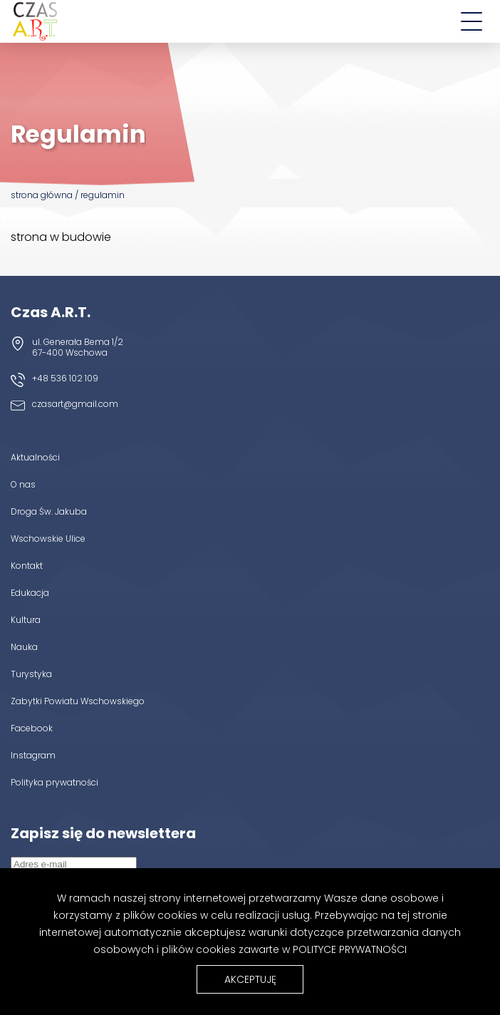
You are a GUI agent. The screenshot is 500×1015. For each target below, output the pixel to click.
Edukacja (30, 592)
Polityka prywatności (54, 782)
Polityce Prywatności (350, 949)
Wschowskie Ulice (48, 538)
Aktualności (35, 457)
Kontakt (27, 565)
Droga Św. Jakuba (49, 511)
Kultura (26, 619)
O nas (23, 484)
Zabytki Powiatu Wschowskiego (78, 700)
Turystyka (31, 673)
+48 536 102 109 (65, 378)
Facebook (32, 727)
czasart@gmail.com (75, 404)
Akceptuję (250, 979)
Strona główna (42, 195)
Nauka (24, 646)
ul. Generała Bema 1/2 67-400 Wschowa (77, 347)
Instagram (33, 755)
